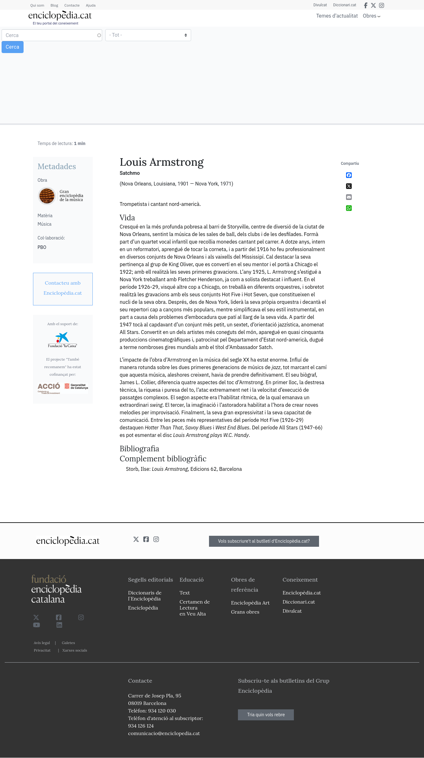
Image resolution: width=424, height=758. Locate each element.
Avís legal (42, 642)
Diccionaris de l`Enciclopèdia (145, 595)
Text (184, 592)
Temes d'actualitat (337, 16)
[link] (63, 288)
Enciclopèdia (143, 608)
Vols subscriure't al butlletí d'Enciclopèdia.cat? (264, 541)
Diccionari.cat (344, 5)
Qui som (37, 5)
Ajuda (91, 5)
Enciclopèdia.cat (302, 592)
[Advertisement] (317, 75)
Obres (370, 16)
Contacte (72, 5)
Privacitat (42, 650)
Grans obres (245, 612)
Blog (54, 5)
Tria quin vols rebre (266, 715)
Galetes (68, 642)
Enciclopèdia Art (250, 602)
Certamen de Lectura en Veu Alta (194, 608)
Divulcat (320, 5)
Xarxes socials (75, 650)
